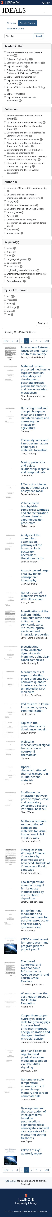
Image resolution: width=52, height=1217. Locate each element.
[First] (6, 341)
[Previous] (12, 341)
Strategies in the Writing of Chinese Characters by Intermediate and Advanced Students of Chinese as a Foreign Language (35, 860)
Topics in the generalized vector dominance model (33, 726)
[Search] (19, 36)
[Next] (40, 341)
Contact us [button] (11, 1180)
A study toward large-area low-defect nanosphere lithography (35, 575)
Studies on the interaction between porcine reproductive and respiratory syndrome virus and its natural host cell (35, 800)
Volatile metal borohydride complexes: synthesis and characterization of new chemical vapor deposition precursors (35, 513)
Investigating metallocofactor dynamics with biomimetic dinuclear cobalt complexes (35, 653)
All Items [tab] (11, 23)
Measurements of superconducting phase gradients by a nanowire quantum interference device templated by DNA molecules (34, 682)
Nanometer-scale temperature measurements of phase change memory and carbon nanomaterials (34, 1088)
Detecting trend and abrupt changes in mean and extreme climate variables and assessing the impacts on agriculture (35, 418)
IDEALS (14, 10)
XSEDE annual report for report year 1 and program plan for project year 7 (35, 944)
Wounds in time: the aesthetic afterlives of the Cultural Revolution (35, 998)
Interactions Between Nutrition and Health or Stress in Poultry (35, 350)
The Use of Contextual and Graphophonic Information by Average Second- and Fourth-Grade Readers (35, 971)
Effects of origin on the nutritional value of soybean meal (34, 487)
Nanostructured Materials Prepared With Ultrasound (33, 596)
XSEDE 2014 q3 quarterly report (31, 1151)
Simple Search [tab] (27, 23)
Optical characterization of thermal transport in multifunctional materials (34, 773)
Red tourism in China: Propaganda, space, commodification (35, 707)
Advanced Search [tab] (15, 28)
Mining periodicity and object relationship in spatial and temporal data (35, 467)
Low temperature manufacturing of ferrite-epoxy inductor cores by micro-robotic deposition (32, 890)
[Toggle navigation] (48, 10)
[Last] (47, 341)
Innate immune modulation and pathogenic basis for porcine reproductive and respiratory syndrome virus (35, 919)
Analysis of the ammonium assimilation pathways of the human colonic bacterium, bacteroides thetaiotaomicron (32, 546)
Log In (46, 2)
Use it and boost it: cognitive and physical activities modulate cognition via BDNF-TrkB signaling (34, 1059)
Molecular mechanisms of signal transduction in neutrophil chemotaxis (35, 748)
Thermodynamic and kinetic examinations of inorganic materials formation (34, 445)
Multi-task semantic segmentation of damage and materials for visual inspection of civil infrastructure (34, 829)
